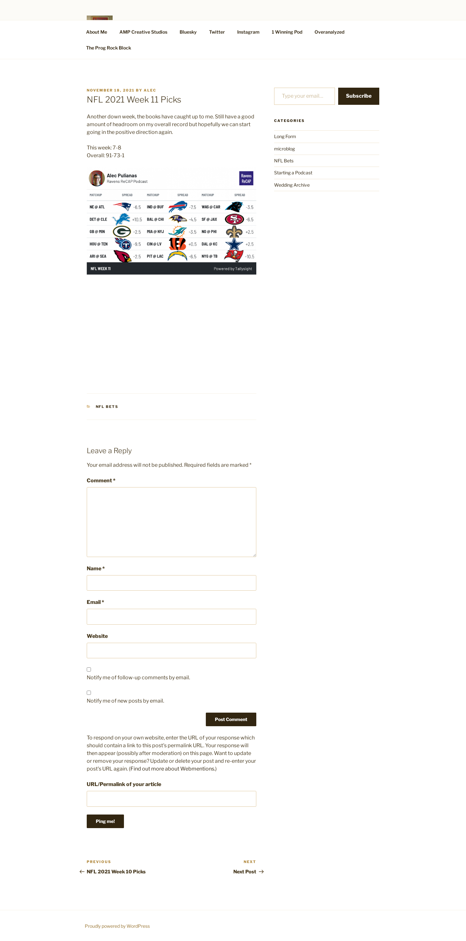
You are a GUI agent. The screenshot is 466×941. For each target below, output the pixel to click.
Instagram (248, 32)
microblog (284, 148)
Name (96, 568)
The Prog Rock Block (108, 47)
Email (95, 602)
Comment (101, 480)
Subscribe (359, 96)
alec (150, 90)
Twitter (217, 32)
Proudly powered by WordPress (117, 926)
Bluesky (188, 32)
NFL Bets (107, 406)
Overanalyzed (329, 32)
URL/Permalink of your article (124, 784)
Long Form (285, 136)
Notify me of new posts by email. (125, 701)
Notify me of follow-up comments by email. (138, 677)
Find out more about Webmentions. (172, 769)
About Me (96, 32)
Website (97, 636)
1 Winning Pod (287, 32)
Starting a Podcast (293, 172)
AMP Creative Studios (143, 32)
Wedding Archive (292, 185)
